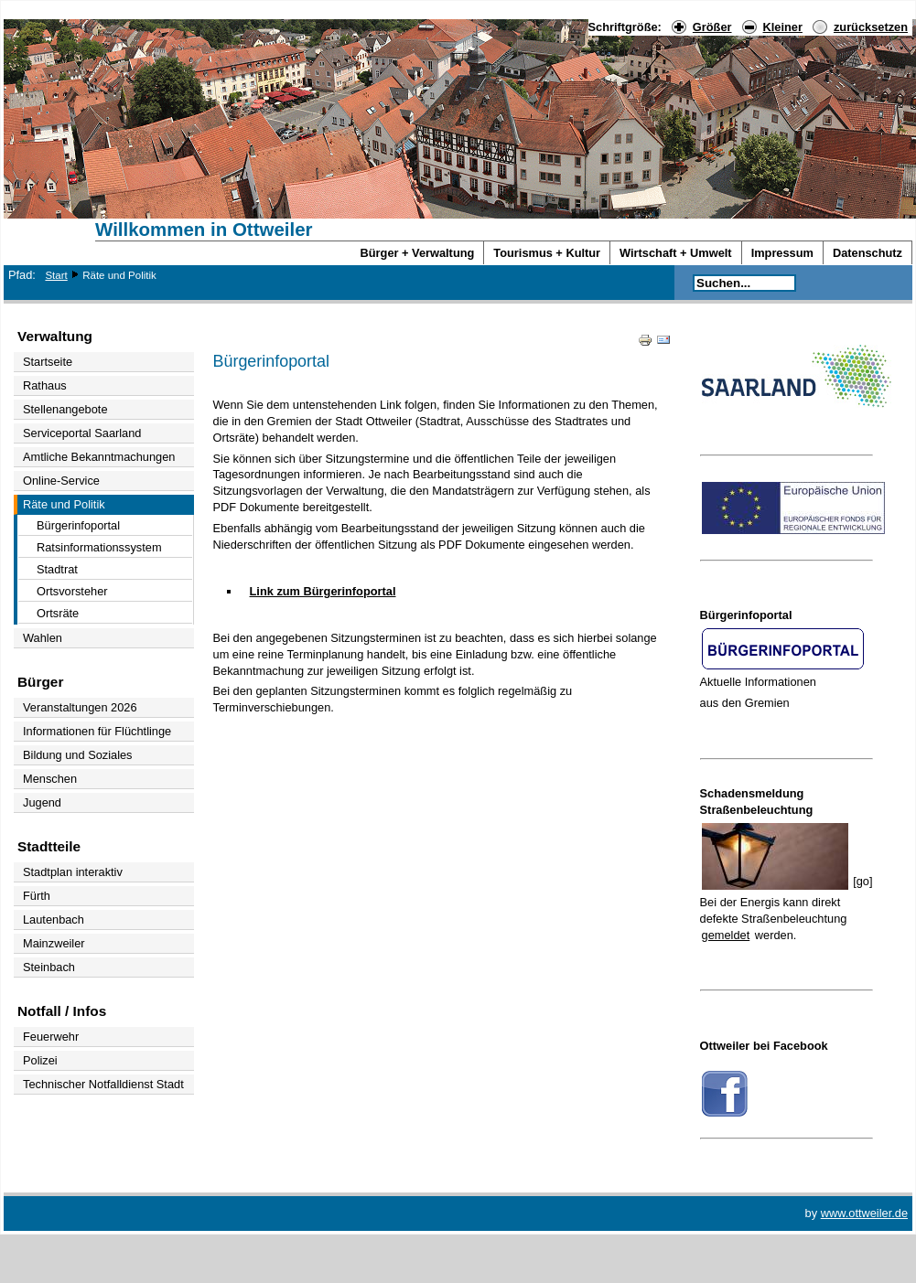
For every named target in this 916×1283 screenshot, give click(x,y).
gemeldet (726, 935)
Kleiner (783, 27)
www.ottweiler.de (864, 1213)
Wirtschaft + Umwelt (676, 253)
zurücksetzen (871, 27)
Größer (712, 27)
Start (56, 275)
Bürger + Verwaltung (418, 253)
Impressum (782, 253)
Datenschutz (867, 253)
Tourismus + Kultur (546, 253)
